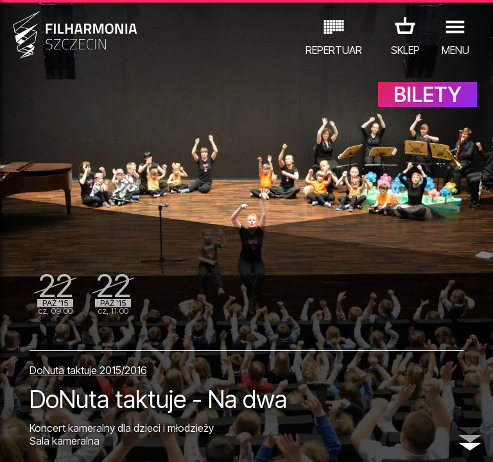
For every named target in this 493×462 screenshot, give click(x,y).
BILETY (428, 94)
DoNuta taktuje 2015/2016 (88, 370)
